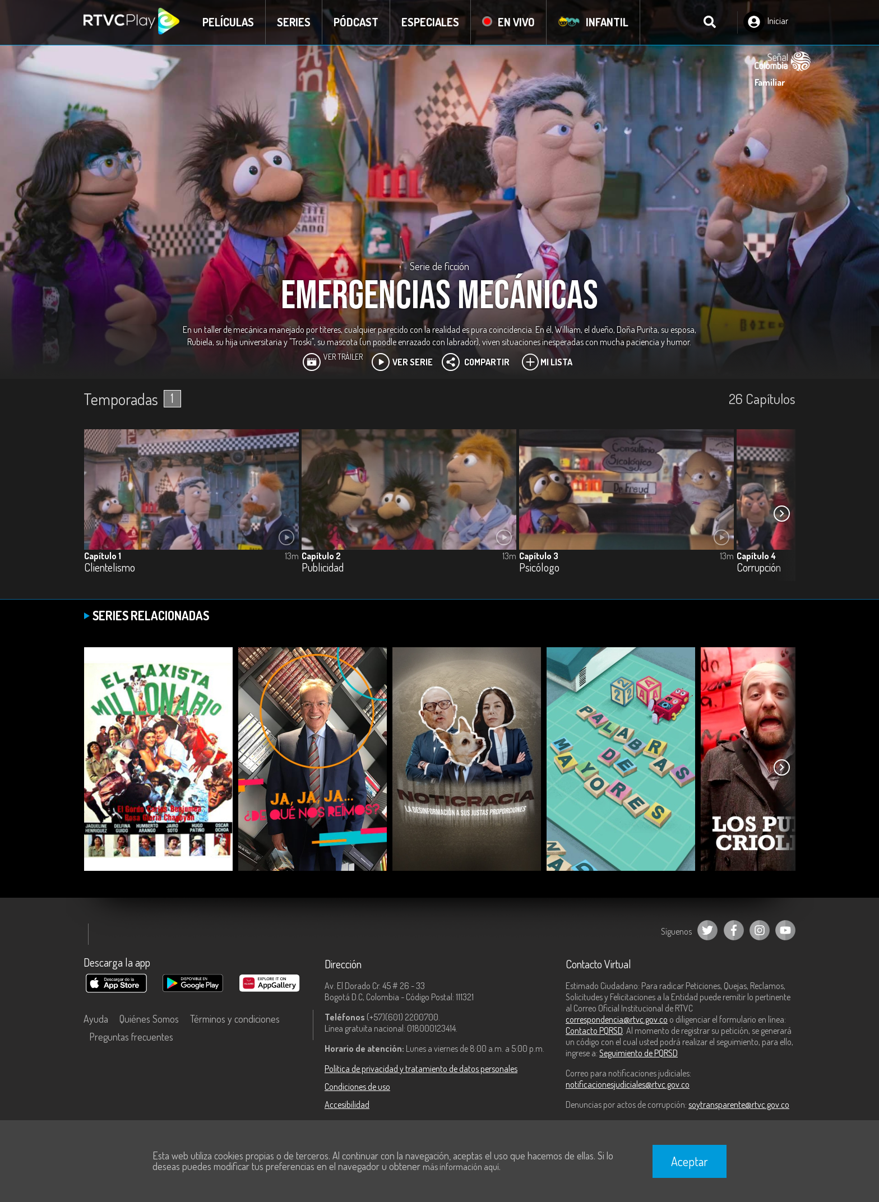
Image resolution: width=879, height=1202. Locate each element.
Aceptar (689, 1161)
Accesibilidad (347, 1104)
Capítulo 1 (102, 555)
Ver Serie (402, 362)
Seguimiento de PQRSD (638, 1053)
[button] (781, 513)
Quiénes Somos (149, 1019)
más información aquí (461, 1166)
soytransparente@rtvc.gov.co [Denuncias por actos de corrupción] (738, 1104)
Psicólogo (539, 567)
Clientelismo (109, 567)
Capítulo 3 (538, 555)
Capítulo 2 (321, 555)
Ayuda (96, 1019)
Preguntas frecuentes (131, 1037)
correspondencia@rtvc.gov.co (617, 1019)
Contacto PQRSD (594, 1030)
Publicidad (323, 567)
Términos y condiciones (235, 1019)
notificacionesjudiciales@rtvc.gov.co (628, 1084)
